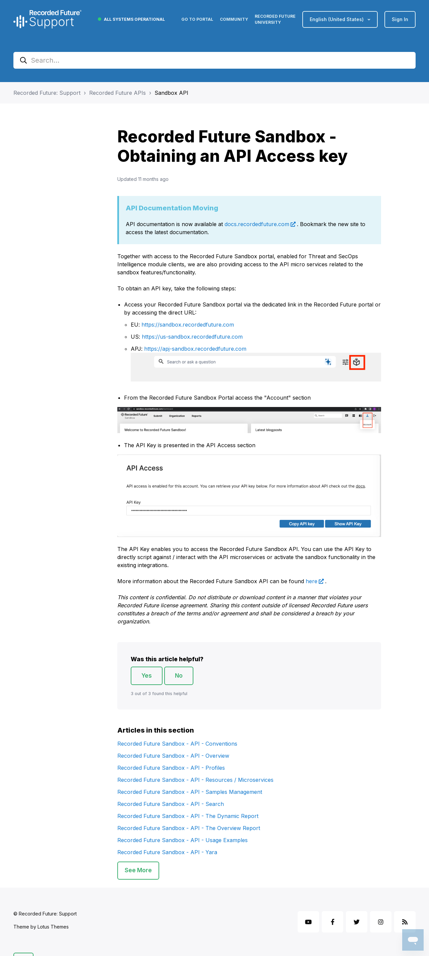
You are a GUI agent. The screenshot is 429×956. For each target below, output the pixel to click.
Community (234, 19)
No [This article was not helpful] (179, 675)
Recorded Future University (275, 19)
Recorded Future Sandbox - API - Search (170, 804)
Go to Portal (197, 19)
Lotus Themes (53, 927)
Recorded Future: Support (46, 92)
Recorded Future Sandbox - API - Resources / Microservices (195, 779)
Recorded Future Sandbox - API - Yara (167, 852)
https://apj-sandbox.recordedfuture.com (195, 348)
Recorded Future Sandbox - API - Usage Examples (182, 840)
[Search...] (214, 60)
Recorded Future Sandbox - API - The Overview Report (188, 828)
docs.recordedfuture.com (257, 224)
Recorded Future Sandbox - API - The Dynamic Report (187, 816)
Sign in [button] (400, 19)
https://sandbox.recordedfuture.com (187, 324)
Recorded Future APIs (117, 92)
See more (138, 870)
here (311, 581)
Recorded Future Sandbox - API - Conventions (177, 743)
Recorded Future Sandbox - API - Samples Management (189, 792)
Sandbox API (171, 92)
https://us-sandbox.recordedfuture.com (192, 336)
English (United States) (337, 19)
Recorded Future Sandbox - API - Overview (173, 755)
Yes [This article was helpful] (146, 675)
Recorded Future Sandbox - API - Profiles (171, 767)
